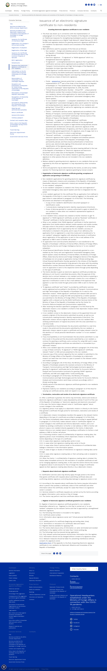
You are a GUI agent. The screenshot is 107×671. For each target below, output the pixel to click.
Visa (11, 24)
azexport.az (56, 81)
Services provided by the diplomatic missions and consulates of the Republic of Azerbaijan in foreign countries (52, 15)
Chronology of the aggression (17, 593)
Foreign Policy (25, 11)
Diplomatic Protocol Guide (57, 587)
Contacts (93, 11)
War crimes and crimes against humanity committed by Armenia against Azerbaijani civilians (17, 615)
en (101, 5)
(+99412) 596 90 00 (75, 579)
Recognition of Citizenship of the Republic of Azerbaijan (20, 98)
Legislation (12, 573)
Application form (45, 543)
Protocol (72, 11)
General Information (14, 570)
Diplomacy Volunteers (35, 580)
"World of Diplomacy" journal (37, 594)
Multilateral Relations (55, 575)
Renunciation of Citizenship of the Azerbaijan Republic (18, 80)
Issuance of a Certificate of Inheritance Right (19, 40)
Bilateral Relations (55, 570)
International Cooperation (57, 573)
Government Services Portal (19, 136)
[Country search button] (96, 569)
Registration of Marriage (19, 50)
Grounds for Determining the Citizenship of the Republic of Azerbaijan (19, 104)
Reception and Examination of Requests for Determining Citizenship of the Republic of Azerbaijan (20, 87)
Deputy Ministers (34, 578)
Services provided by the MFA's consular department (18, 27)
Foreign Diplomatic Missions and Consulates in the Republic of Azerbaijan (59, 597)
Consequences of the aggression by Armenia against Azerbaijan (18, 597)
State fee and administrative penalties (19, 109)
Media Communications (35, 587)
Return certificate (17, 112)
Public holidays (13, 578)
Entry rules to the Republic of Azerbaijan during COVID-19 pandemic (19, 124)
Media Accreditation (34, 589)
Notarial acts (16, 63)
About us (31, 570)
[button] (4, 667)
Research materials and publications (15, 627)
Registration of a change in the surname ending (20, 44)
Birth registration (17, 60)
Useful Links (12, 580)
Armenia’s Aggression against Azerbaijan (44, 11)
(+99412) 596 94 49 (75, 607)
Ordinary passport (17, 118)
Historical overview (14, 588)
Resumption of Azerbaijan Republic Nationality (20, 93)
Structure (32, 573)
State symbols (13, 575)
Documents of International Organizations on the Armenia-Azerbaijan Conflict (17, 606)
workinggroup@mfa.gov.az (77, 608)
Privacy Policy (45, 669)
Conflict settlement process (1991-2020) (16, 601)
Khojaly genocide (13, 591)
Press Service (63, 11)
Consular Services (83, 11)
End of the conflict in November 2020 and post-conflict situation (18, 622)
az (98, 5)
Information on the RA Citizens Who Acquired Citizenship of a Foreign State (19, 73)
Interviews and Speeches (36, 597)
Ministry (16, 11)
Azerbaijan (8, 11)
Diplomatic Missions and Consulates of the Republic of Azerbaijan (58, 591)
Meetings (31, 592)
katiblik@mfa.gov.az (74, 582)
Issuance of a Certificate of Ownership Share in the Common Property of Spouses (20, 55)
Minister (31, 575)
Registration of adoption (19, 47)
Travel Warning (14, 130)
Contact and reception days (19, 120)
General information (18, 115)
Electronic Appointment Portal (17, 133)
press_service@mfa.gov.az (76, 588)
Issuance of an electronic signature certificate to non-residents (19, 67)
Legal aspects (12, 610)
